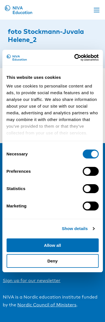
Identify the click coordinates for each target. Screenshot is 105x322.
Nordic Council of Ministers (46, 304)
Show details (75, 228)
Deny (52, 261)
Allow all (52, 245)
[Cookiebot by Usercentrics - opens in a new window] (75, 57)
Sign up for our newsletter (31, 280)
